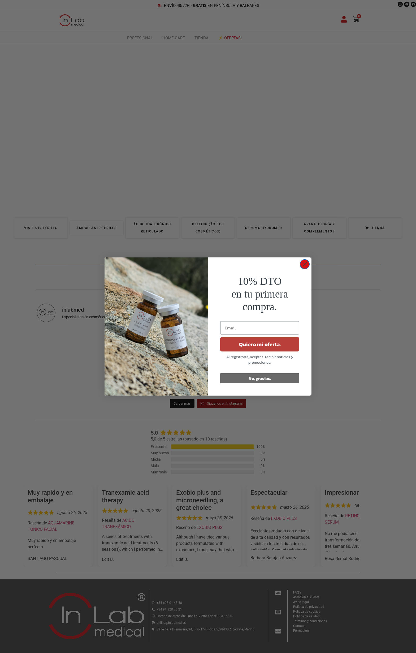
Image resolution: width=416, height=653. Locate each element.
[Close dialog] (304, 264)
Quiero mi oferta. (260, 344)
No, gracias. (260, 378)
